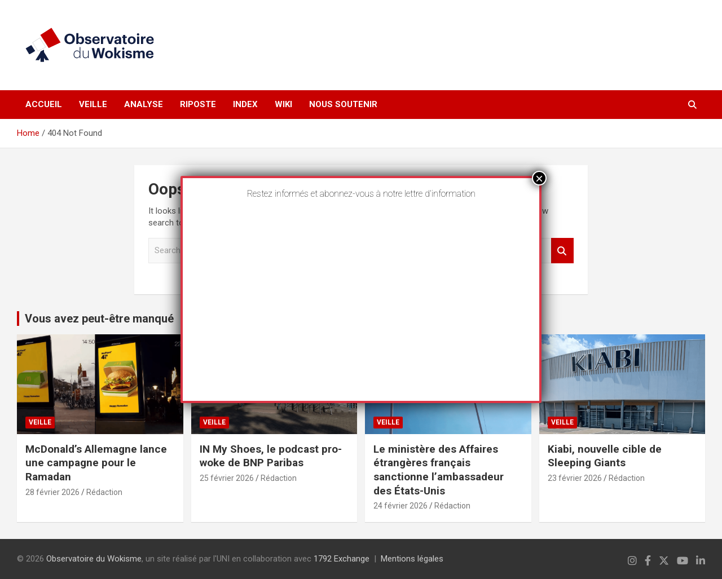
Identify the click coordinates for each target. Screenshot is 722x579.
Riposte (198, 104)
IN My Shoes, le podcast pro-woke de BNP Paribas (271, 456)
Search (562, 250)
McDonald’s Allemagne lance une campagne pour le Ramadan (96, 463)
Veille (93, 104)
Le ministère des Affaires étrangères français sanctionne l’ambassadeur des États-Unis (438, 470)
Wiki (283, 104)
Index (245, 104)
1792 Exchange (341, 559)
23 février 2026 (575, 478)
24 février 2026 (400, 505)
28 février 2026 (52, 492)
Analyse (143, 104)
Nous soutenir (343, 104)
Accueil (43, 104)
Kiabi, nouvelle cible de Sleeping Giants (605, 456)
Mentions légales (412, 559)
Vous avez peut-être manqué (99, 318)
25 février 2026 (227, 478)
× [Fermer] (539, 178)
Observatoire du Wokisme (94, 559)
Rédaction (104, 492)
